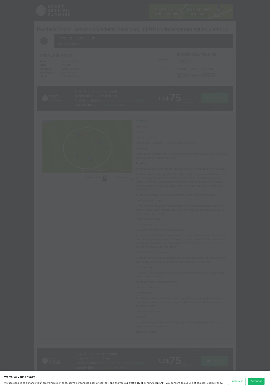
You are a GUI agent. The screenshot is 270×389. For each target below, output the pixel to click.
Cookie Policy (214, 382)
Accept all (256, 380)
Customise (237, 380)
